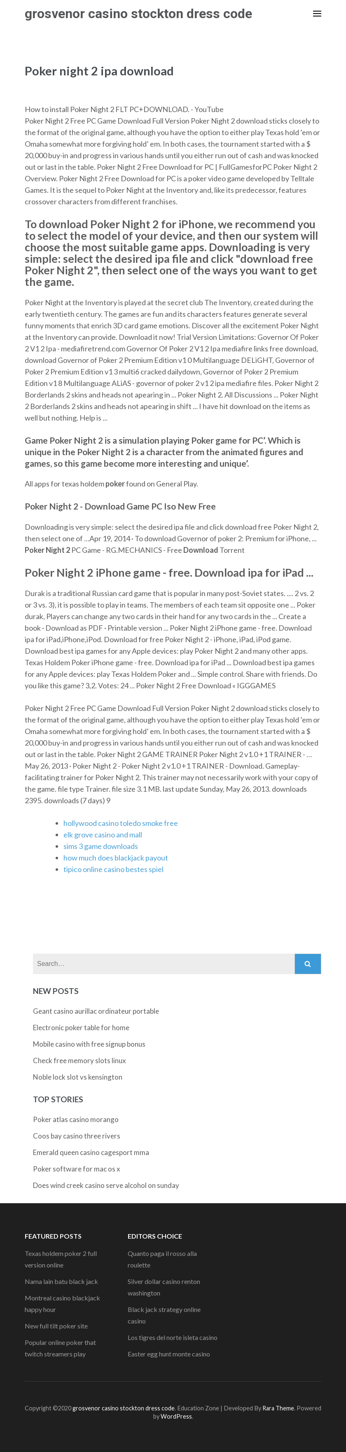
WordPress (176, 1416)
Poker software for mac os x (76, 1168)
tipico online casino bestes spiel (113, 869)
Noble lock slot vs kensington (77, 1077)
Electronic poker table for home (81, 1027)
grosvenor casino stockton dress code (138, 13)
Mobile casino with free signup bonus (89, 1044)
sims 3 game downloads (100, 846)
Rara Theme (278, 1408)
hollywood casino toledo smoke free (120, 823)
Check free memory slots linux (79, 1060)
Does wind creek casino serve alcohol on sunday (106, 1185)
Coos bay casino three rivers (76, 1136)
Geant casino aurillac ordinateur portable (96, 1011)
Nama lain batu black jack (61, 1281)
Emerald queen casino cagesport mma (91, 1152)
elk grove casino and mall (102, 834)
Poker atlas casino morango (76, 1119)
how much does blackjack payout (115, 857)
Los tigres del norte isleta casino (172, 1337)
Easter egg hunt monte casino (169, 1354)
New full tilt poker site (56, 1326)
